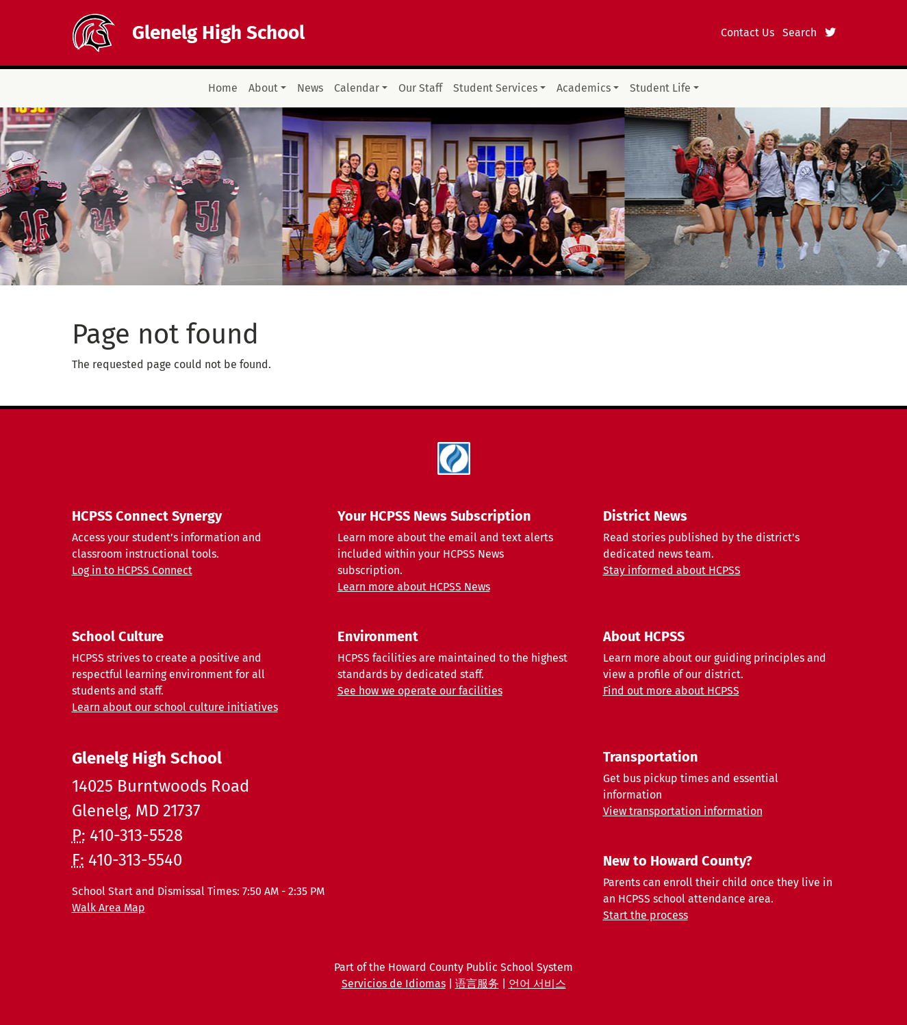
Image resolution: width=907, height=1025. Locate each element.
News (310, 87)
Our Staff (420, 87)
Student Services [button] (495, 87)
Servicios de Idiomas (394, 983)
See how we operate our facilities (419, 690)
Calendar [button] (356, 87)
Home (223, 87)
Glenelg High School (218, 32)
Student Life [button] (660, 87)
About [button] (263, 87)
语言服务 (477, 983)
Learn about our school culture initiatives (175, 707)
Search (799, 32)
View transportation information (683, 811)
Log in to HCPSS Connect (132, 570)
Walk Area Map (108, 907)
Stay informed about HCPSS (672, 570)
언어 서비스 (537, 983)
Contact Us (747, 32)
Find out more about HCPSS (671, 690)
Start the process (645, 915)
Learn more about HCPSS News (413, 586)
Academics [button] (584, 87)
